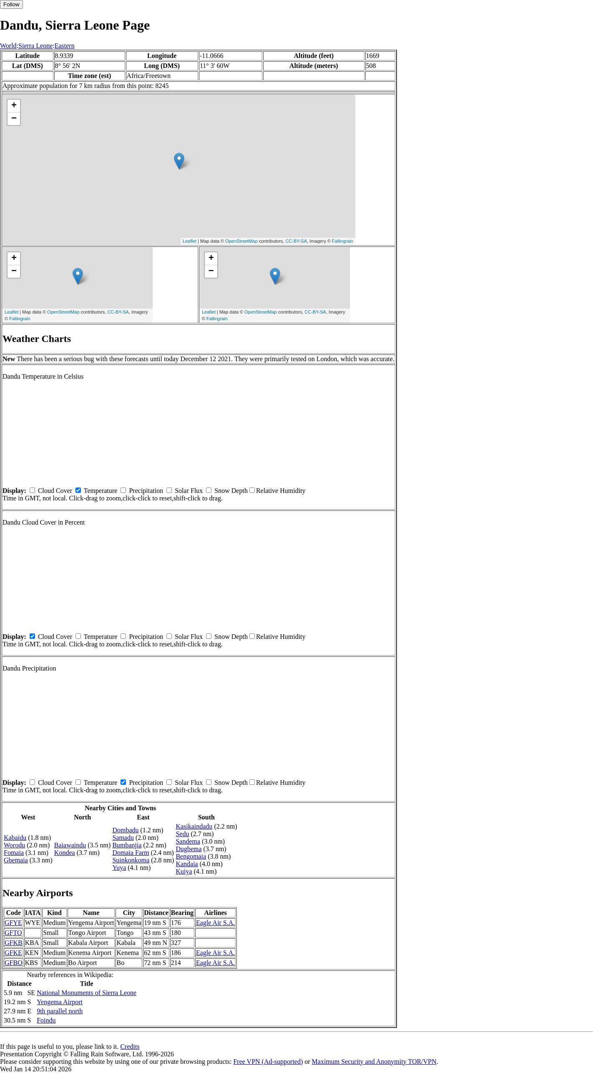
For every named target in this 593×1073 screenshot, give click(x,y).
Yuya (119, 867)
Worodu (14, 845)
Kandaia (187, 863)
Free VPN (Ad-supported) (268, 1061)
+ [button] (14, 106)
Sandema (188, 841)
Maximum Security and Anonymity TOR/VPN (374, 1061)
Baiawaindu (70, 845)
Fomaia (14, 852)
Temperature (101, 490)
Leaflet (189, 241)
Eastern (65, 45)
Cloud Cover (55, 490)
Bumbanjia (126, 845)
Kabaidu (15, 837)
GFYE (13, 922)
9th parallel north (60, 1011)
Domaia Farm (130, 852)
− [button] (14, 119)
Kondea (64, 852)
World (8, 45)
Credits (129, 1046)
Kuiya (184, 871)
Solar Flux (189, 490)
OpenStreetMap (241, 241)
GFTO (13, 932)
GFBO (14, 962)
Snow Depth (231, 490)
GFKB (14, 942)
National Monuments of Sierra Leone (86, 992)
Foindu (46, 1020)
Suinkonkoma (130, 860)
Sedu (182, 833)
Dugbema (188, 848)
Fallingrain (342, 241)
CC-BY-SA (296, 241)
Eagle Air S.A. (215, 922)
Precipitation (146, 490)
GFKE (13, 952)
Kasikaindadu (194, 826)
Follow (11, 4)
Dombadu (125, 830)
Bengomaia (191, 856)
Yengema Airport (60, 1001)
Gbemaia (16, 860)
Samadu (123, 837)
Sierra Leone (35, 45)
